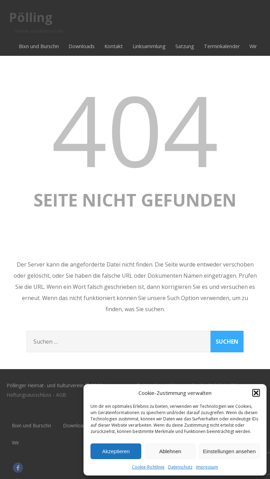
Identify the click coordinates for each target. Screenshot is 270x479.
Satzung (184, 46)
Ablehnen (170, 451)
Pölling (31, 17)
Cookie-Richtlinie (148, 467)
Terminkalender (222, 46)
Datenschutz (180, 467)
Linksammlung (149, 46)
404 (135, 129)
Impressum (207, 467)
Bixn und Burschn (39, 46)
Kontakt (113, 46)
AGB (61, 394)
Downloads (82, 46)
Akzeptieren (115, 451)
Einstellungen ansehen (229, 451)
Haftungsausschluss (29, 394)
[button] (256, 392)
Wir (253, 46)
